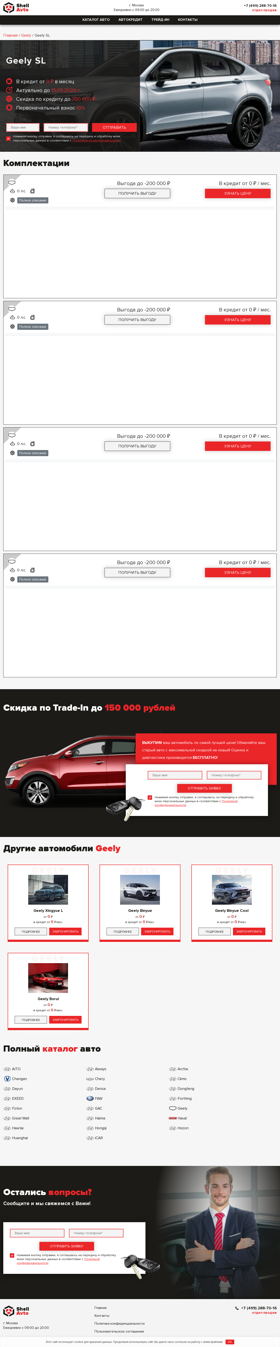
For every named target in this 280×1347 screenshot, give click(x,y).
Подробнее (31, 932)
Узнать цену (237, 193)
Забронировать (65, 931)
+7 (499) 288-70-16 (259, 5)
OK (230, 1342)
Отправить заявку (204, 788)
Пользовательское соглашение (119, 1292)
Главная (10, 35)
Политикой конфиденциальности (96, 140)
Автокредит (131, 20)
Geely (26, 35)
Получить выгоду (137, 193)
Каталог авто (96, 20)
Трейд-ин (160, 20)
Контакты (188, 20)
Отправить (114, 127)
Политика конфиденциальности (119, 1284)
